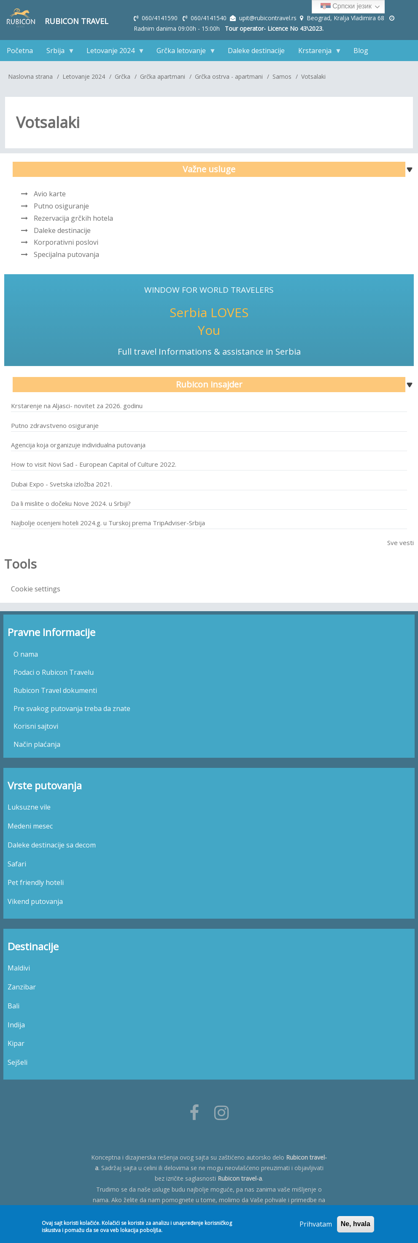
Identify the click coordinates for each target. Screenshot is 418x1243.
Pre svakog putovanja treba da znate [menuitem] (71, 708)
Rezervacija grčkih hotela (73, 218)
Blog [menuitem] (360, 50)
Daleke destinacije (62, 230)
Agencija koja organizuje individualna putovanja (78, 445)
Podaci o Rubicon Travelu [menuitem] (53, 672)
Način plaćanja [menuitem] (36, 744)
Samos (281, 76)
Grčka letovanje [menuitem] (183, 52)
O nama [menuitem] (25, 654)
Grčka (122, 76)
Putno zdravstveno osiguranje (55, 425)
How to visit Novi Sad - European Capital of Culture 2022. (93, 464)
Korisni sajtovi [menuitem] (35, 726)
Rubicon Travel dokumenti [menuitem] (55, 690)
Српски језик (346, 7)
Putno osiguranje (61, 206)
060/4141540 (209, 18)
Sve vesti (400, 542)
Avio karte (50, 193)
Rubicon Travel (76, 21)
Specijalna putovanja (66, 254)
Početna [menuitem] (20, 50)
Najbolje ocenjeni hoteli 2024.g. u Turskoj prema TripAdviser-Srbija (108, 523)
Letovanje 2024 (83, 76)
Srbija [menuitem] (57, 52)
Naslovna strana (30, 76)
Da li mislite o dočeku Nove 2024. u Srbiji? (71, 503)
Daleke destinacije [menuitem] (256, 50)
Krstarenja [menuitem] (316, 52)
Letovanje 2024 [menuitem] (112, 52)
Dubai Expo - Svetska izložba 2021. (61, 484)
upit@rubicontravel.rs (268, 18)
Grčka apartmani (162, 76)
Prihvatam (315, 1224)
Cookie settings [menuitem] (35, 588)
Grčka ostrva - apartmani (229, 76)
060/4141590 (160, 18)
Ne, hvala (355, 1224)
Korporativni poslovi (66, 242)
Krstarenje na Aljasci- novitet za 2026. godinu (77, 405)
